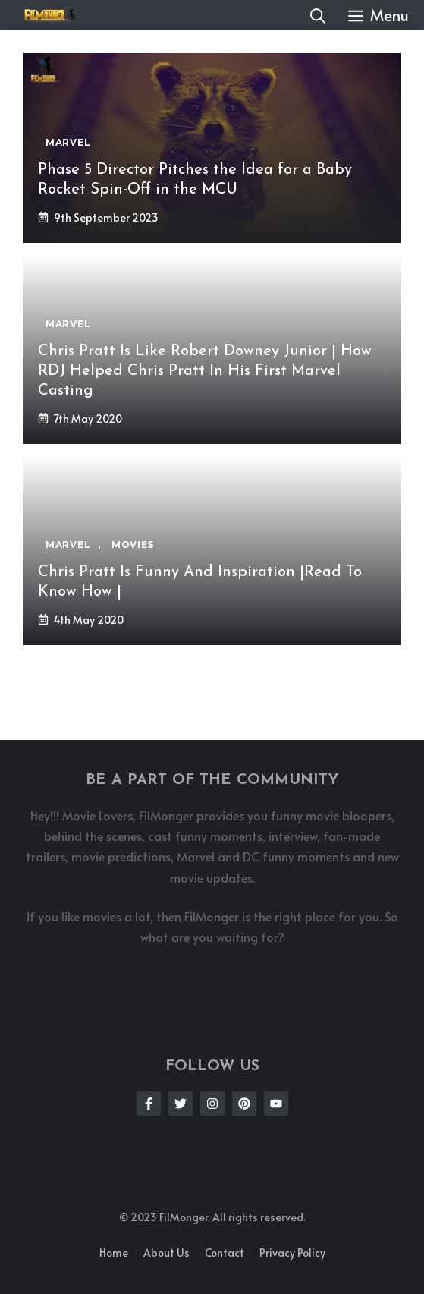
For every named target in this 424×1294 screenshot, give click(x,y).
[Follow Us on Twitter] (180, 1103)
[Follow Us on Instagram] (212, 1103)
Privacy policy (292, 1252)
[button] (318, 15)
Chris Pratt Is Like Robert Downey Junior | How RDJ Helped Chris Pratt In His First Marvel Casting (205, 371)
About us (166, 1252)
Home (113, 1252)
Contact (224, 1252)
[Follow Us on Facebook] (149, 1103)
